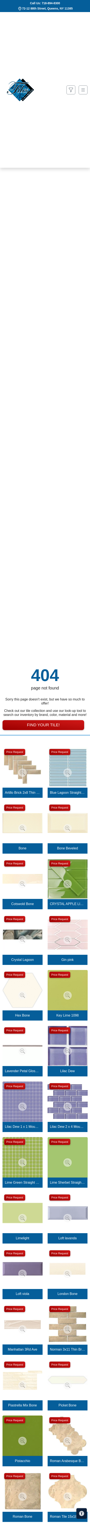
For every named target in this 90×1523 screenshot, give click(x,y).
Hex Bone (22, 1015)
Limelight (22, 1238)
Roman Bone (22, 1516)
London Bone (67, 1294)
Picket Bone (67, 1405)
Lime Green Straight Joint (22, 1182)
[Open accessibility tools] (81, 1513)
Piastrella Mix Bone (22, 1405)
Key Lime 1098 (67, 1015)
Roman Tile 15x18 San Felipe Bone (67, 1516)
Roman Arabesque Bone (67, 1461)
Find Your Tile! (43, 725)
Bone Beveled (67, 848)
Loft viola (22, 1294)
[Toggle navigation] (83, 90)
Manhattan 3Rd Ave (22, 1349)
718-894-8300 (51, 3)
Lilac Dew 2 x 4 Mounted (67, 1126)
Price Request (14, 752)
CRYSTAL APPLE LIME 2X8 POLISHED (67, 904)
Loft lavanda (67, 1238)
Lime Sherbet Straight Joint (67, 1182)
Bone (22, 848)
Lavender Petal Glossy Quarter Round (22, 1071)
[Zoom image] (22, 772)
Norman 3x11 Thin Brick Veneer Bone (67, 1349)
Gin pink (67, 960)
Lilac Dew (67, 1071)
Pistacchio (22, 1461)
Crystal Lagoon (22, 960)
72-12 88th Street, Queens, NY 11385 (47, 8)
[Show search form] (71, 90)
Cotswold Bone (22, 904)
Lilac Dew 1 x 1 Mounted (22, 1126)
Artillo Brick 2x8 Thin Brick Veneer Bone (22, 792)
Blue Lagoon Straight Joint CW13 (67, 792)
